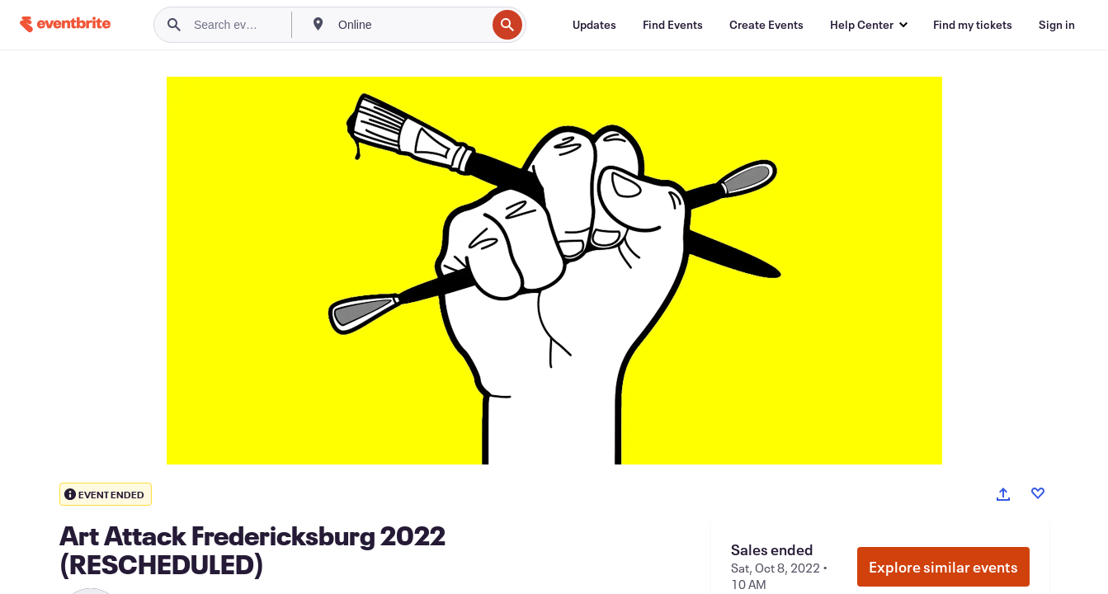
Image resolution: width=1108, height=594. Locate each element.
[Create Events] (766, 24)
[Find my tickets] (972, 24)
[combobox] (410, 25)
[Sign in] (1056, 24)
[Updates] (594, 24)
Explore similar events (943, 567)
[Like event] (1037, 493)
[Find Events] (672, 24)
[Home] (65, 24)
